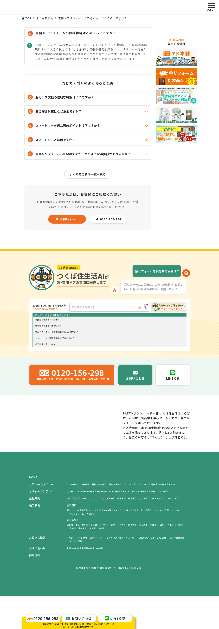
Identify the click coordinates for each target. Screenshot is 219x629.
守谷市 (105, 558)
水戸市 (92, 561)
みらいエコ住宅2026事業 (134, 524)
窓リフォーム (73, 543)
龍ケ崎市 (132, 558)
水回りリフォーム (153, 543)
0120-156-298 (108, 219)
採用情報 (34, 588)
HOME (33, 510)
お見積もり (87, 581)
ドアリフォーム (89, 543)
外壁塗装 (91, 547)
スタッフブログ (97, 571)
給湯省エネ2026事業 (158, 524)
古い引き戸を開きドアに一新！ (121, 571)
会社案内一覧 (108, 531)
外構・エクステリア (133, 543)
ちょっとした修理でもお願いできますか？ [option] (54, 338)
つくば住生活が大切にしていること (83, 531)
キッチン (162, 517)
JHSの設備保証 (177, 571)
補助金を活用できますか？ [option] (47, 319)
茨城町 (70, 558)
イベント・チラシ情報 (77, 571)
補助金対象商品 (99, 517)
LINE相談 (99, 581)
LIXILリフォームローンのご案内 (153, 571)
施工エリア (73, 553)
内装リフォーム (76, 547)
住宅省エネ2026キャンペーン (80, 524)
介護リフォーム (172, 543)
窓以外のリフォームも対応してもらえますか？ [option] (56, 331)
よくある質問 (75, 574)
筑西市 (153, 558)
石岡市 (162, 558)
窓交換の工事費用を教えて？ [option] (48, 325)
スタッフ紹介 (173, 531)
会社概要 (143, 531)
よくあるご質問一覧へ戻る (88, 174)
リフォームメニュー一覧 (78, 517)
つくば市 (143, 558)
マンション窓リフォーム (110, 543)
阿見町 (180, 558)
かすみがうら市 (83, 558)
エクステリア (142, 517)
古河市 (122, 558)
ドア (131, 517)
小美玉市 (82, 561)
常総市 (101, 561)
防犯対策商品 (115, 517)
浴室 (153, 517)
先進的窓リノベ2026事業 (108, 524)
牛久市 (171, 558)
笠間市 (96, 558)
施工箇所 (71, 538)
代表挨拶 (121, 531)
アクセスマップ (157, 531)
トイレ (172, 517)
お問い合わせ (67, 219)
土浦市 (72, 561)
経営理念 (132, 531)
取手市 (114, 558)
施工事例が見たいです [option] (45, 344)
